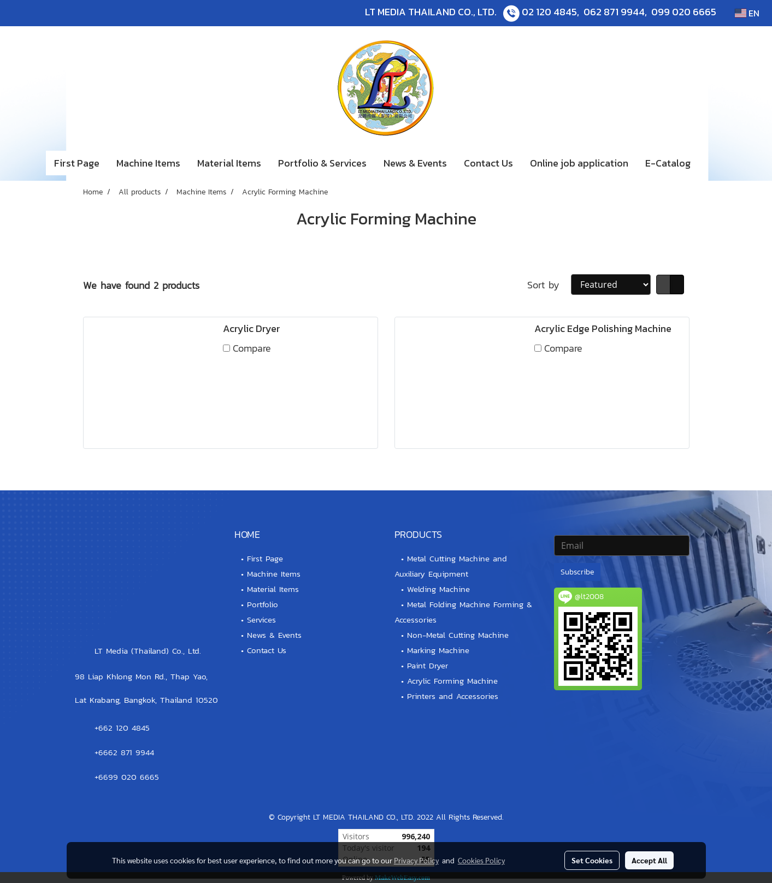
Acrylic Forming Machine (452, 680)
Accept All (649, 860)
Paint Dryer (427, 665)
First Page (76, 163)
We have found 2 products (141, 285)
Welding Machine (438, 589)
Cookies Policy (481, 860)
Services (261, 619)
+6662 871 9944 (124, 752)
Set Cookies (591, 860)
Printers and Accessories (452, 696)
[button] (715, 163)
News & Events (415, 163)
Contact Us (488, 163)
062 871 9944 (614, 11)
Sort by (549, 284)
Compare (252, 348)
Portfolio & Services (322, 163)
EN (747, 13)
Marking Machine (438, 650)
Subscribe (577, 572)
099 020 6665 (683, 11)
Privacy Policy (416, 860)
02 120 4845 (549, 11)
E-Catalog (668, 163)
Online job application (579, 163)
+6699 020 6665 (127, 777)
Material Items (229, 163)
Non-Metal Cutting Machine (458, 635)
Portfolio (262, 604)
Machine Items (148, 163)
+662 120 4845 (122, 727)
